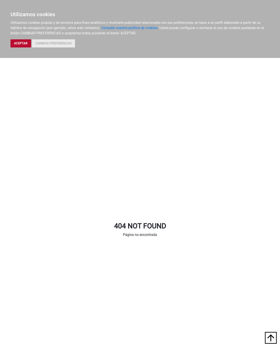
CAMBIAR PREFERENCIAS (53, 43)
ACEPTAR (21, 43)
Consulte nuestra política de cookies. (130, 28)
